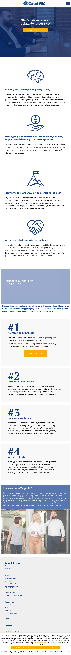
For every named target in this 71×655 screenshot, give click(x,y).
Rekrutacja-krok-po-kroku (12, 631)
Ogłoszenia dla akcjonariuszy (13, 595)
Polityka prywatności (10, 592)
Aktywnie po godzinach (11, 587)
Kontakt (6, 589)
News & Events (12, 563)
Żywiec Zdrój (8, 610)
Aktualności (8, 566)
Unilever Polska (9, 605)
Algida (6, 607)
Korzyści (7, 628)
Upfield (6, 619)
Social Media (8, 568)
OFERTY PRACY (35, 30)
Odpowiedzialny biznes (11, 584)
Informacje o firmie (10, 578)
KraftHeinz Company (10, 613)
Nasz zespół (8, 581)
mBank (6, 616)
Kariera (8, 625)
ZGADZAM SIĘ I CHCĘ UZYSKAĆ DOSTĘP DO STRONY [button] (35, 647)
